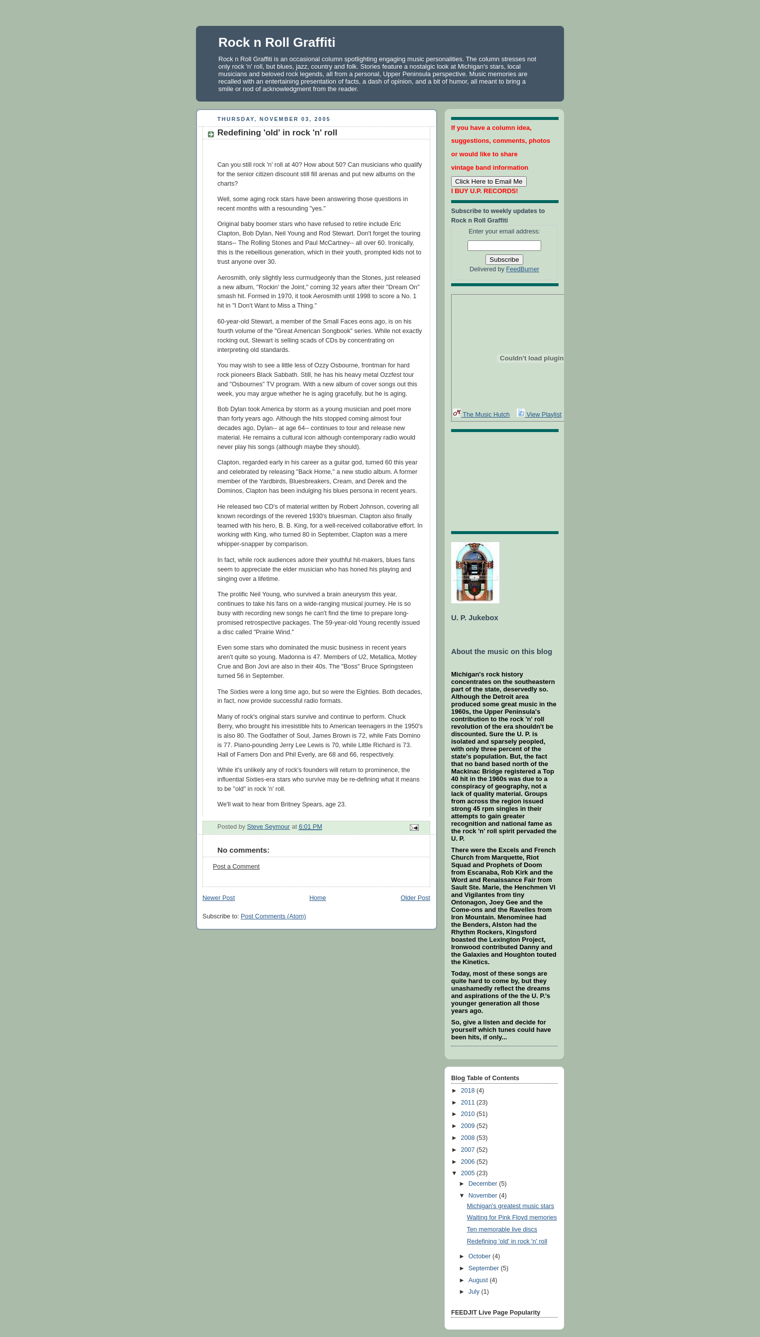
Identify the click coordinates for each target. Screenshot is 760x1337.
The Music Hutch (481, 414)
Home (317, 897)
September (485, 1268)
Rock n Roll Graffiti (276, 42)
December (484, 1183)
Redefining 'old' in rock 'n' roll (507, 1241)
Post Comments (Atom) (273, 916)
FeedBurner (523, 269)
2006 (469, 1161)
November (484, 1195)
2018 (469, 1090)
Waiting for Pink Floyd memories (512, 1217)
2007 (469, 1149)
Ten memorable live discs (502, 1229)
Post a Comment (236, 866)
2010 (469, 1114)
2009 (469, 1125)
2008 (469, 1137)
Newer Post (218, 897)
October (480, 1256)
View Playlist (539, 414)
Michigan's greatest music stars (511, 1206)
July (475, 1291)
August (479, 1280)
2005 (469, 1173)
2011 (469, 1102)
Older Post (415, 897)
